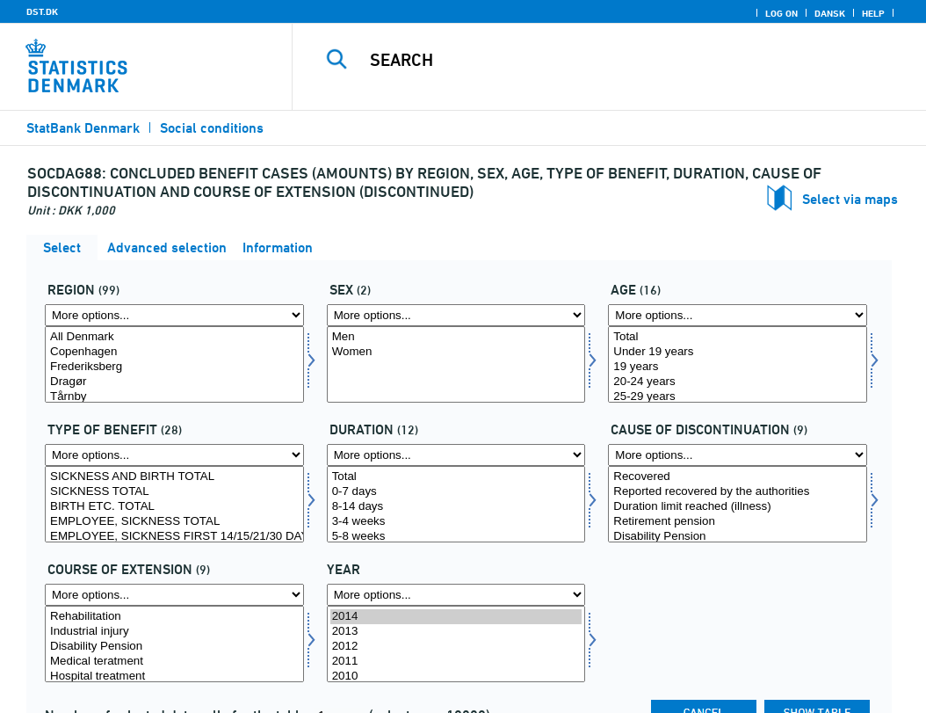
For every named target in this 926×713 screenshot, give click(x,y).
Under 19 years (737, 352)
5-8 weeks (456, 536)
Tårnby (174, 396)
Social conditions (212, 128)
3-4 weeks (456, 521)
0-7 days (456, 491)
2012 (456, 646)
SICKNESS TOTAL (174, 491)
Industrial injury (174, 631)
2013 (456, 631)
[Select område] (174, 364)
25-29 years (737, 396)
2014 (456, 616)
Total (737, 337)
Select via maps (850, 199)
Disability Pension (737, 536)
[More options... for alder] (737, 315)
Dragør (174, 382)
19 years (737, 367)
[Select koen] (456, 364)
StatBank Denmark (83, 128)
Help (873, 13)
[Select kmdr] (456, 504)
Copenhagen (174, 352)
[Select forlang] (174, 644)
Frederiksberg (174, 367)
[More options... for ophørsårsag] (737, 455)
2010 (456, 676)
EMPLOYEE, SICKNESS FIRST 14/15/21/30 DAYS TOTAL (174, 536)
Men (456, 337)
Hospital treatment (174, 676)
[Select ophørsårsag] (737, 504)
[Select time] (456, 644)
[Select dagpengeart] (174, 504)
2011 (456, 661)
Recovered (737, 476)
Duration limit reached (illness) (737, 506)
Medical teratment (174, 661)
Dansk (829, 13)
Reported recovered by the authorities (737, 491)
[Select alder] (737, 364)
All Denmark (174, 337)
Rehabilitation (174, 616)
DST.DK (42, 11)
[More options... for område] (174, 315)
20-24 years (737, 382)
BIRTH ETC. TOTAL (174, 506)
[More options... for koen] (456, 315)
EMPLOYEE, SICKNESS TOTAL (174, 521)
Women (456, 352)
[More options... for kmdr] (456, 455)
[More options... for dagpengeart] (174, 455)
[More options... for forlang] (174, 595)
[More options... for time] (456, 595)
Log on (781, 13)
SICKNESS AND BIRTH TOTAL (174, 476)
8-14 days (456, 506)
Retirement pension (737, 521)
